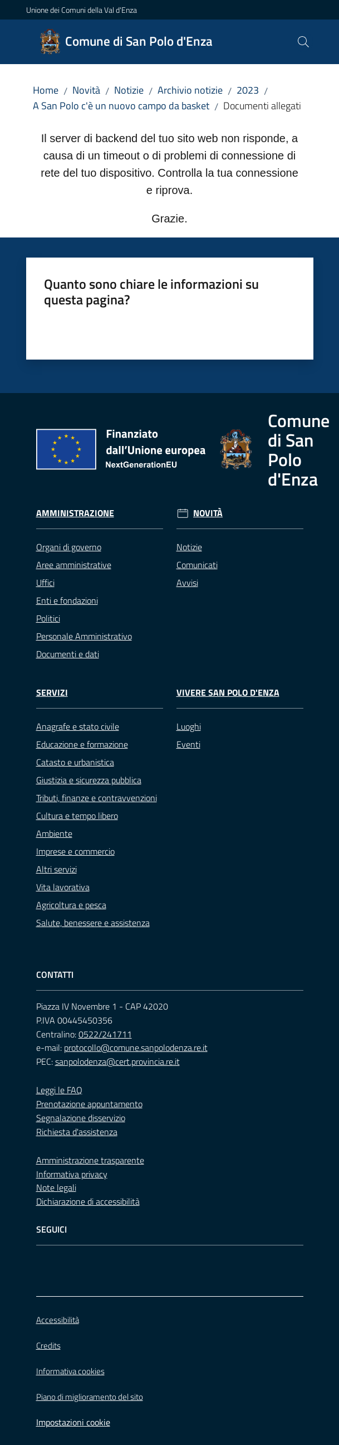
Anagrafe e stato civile (77, 726)
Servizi (52, 692)
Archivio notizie (190, 90)
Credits (48, 1345)
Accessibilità (57, 1319)
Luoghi (188, 726)
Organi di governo (68, 547)
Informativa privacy (71, 1174)
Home (45, 90)
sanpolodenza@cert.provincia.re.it (117, 1061)
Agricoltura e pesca (71, 904)
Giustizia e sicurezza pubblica (88, 780)
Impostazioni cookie (73, 1422)
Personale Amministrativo (84, 636)
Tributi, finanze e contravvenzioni (96, 797)
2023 (248, 90)
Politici (48, 618)
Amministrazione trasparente (90, 1160)
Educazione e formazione (82, 744)
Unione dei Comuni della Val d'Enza (81, 10)
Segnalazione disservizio (80, 1117)
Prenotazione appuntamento (89, 1104)
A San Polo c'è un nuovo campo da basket (121, 105)
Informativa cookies (70, 1371)
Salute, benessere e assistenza (93, 922)
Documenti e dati (67, 654)
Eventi (188, 744)
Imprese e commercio (75, 851)
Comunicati (197, 564)
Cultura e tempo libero (77, 815)
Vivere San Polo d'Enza (227, 692)
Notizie (129, 90)
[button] (303, 42)
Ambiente (54, 833)
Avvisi (187, 582)
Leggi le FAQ (59, 1090)
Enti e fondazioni (67, 600)
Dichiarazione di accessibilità (88, 1201)
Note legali (56, 1187)
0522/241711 (105, 1034)
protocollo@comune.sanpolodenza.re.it (136, 1047)
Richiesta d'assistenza (76, 1131)
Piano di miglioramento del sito (89, 1396)
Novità (86, 90)
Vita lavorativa (63, 887)
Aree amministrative (73, 564)
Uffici (45, 582)
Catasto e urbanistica (75, 762)
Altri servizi (56, 869)
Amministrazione (75, 513)
